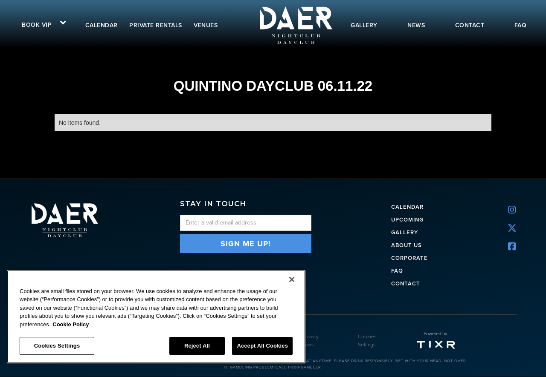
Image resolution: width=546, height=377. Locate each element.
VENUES (206, 25)
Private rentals (155, 25)
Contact (405, 283)
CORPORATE (409, 257)
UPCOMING (407, 219)
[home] (295, 24)
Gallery (404, 232)
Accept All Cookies (262, 345)
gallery (364, 25)
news (416, 25)
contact (470, 25)
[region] (156, 316)
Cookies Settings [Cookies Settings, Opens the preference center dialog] (57, 345)
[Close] (291, 279)
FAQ (520, 25)
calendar (101, 25)
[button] (41, 23)
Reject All (197, 345)
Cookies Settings (367, 341)
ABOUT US (406, 245)
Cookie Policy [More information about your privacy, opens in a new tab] (70, 324)
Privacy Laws (310, 341)
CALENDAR (407, 206)
